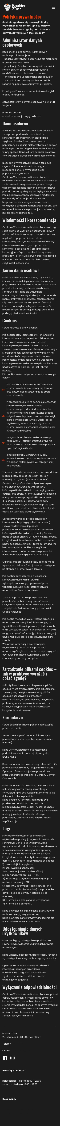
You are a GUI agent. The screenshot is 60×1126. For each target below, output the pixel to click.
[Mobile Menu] (53, 7)
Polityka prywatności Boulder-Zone (19, 1113)
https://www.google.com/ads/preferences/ (23, 661)
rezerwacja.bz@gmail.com (23, 1050)
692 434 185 (17, 1043)
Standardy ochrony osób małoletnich (20, 1109)
